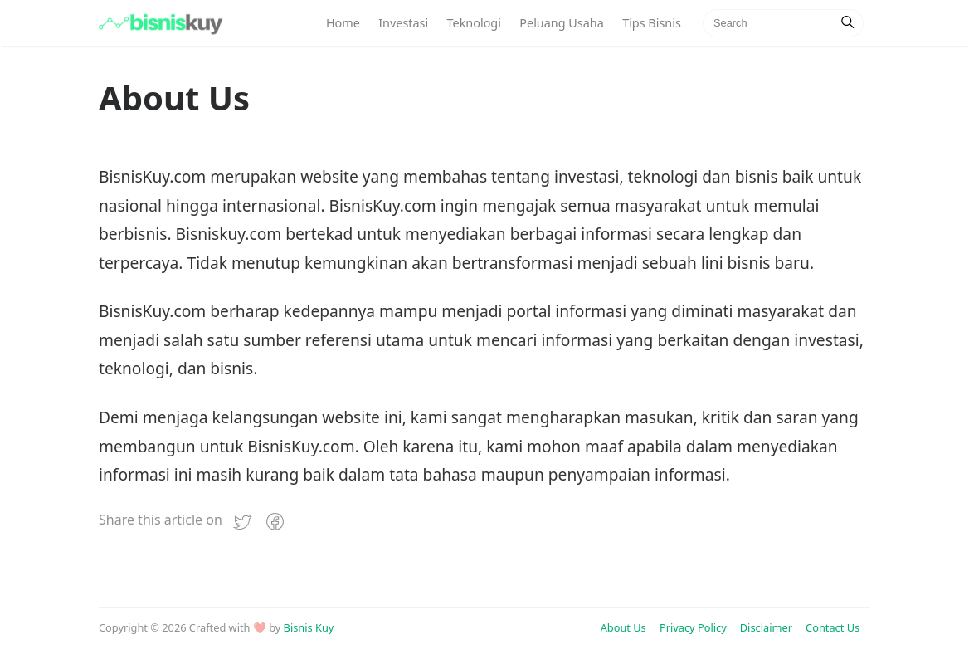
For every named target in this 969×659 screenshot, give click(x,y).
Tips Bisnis (651, 23)
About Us (623, 627)
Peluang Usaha (561, 23)
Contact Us (832, 627)
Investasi (403, 23)
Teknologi (474, 23)
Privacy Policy (693, 627)
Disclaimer (766, 627)
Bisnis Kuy (309, 627)
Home (343, 23)
